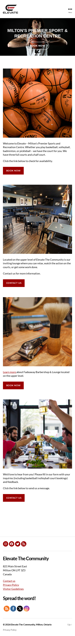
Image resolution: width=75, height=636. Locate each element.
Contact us (9, 580)
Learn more (9, 372)
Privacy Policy (11, 584)
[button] (35, 53)
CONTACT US (14, 283)
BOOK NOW (13, 170)
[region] (37, 37)
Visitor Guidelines (13, 588)
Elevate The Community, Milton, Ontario (31, 624)
